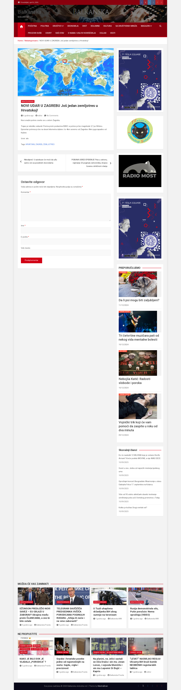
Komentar (26, 192)
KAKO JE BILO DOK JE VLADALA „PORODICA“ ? (33, 660)
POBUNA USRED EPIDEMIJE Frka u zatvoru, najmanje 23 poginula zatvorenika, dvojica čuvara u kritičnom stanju (89, 163)
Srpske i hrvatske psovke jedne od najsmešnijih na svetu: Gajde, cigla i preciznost (70, 663)
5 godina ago (99, 619)
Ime (23, 226)
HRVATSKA (30, 144)
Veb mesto (25, 248)
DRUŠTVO (57, 26)
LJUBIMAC (123, 272)
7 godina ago (136, 672)
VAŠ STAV (59, 33)
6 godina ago (27, 116)
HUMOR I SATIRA (25, 646)
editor (39, 116)
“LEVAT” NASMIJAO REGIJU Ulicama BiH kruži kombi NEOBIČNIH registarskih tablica (145, 663)
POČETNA (32, 26)
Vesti (112, 33)
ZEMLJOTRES (49, 144)
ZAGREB (38, 144)
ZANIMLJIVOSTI (124, 311)
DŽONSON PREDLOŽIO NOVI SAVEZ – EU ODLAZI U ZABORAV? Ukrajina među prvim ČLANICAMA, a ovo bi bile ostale (35, 615)
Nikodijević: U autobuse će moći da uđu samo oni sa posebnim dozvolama (40, 161)
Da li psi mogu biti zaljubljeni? (139, 300)
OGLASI (103, 33)
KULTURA (108, 26)
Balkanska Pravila (42, 625)
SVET (84, 26)
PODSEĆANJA (25, 649)
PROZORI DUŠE (35, 33)
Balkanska (29, 12)
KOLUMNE (95, 26)
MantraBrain (103, 686)
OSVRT (48, 33)
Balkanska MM (115, 619)
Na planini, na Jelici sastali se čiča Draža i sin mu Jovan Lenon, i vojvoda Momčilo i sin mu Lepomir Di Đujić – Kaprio (108, 665)
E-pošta (25, 237)
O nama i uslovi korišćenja (82, 33)
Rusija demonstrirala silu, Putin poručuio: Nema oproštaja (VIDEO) (144, 611)
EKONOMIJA (73, 26)
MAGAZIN (145, 26)
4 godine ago (26, 625)
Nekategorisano (28, 101)
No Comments (52, 116)
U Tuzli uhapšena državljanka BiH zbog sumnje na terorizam (105, 611)
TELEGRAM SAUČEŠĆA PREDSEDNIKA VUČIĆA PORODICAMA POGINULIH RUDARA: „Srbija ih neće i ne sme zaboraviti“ (71, 615)
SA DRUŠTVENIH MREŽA (126, 26)
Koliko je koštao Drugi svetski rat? (133, 507)
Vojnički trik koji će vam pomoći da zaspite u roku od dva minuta (138, 426)
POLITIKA (45, 26)
